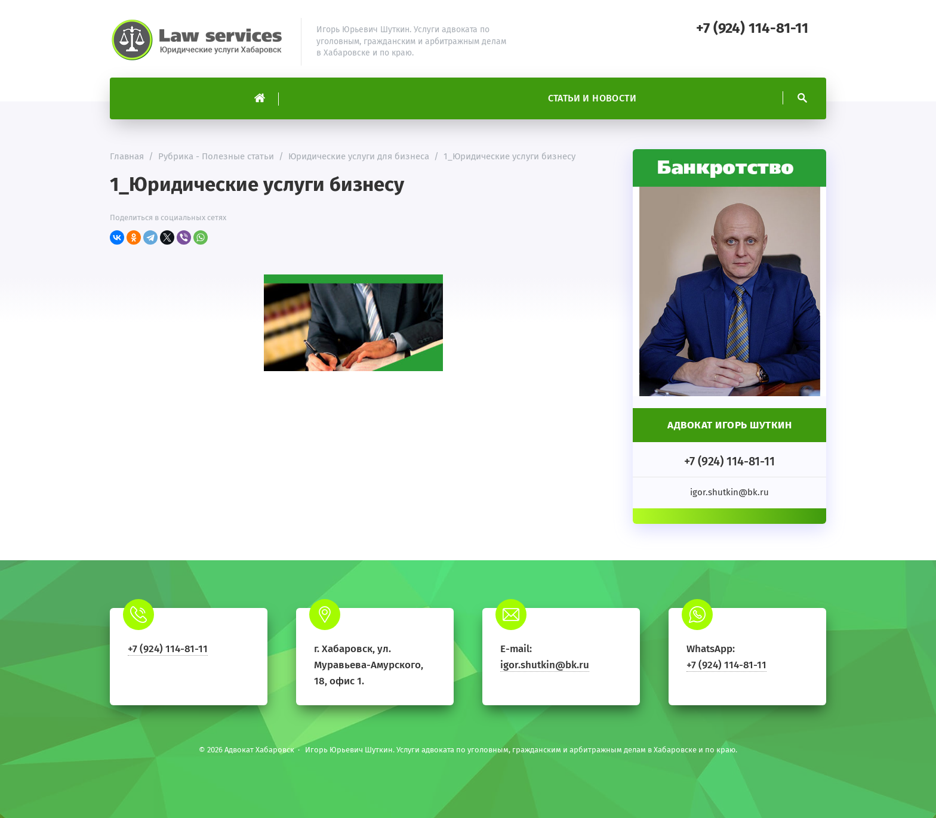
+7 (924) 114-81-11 (752, 28)
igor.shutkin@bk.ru (544, 665)
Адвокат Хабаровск (199, 42)
